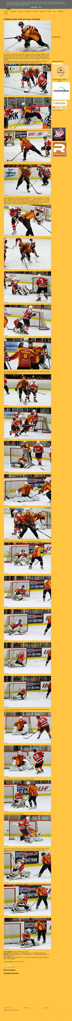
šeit (23, 961)
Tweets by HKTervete (57, 110)
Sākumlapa (26, 1007)
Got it (40, 7)
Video (54, 11)
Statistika (35, 11)
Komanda (20, 11)
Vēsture (49, 11)
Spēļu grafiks (13, 11)
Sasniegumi (42, 11)
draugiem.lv (16, 961)
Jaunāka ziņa (7, 1007)
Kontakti (6, 13)
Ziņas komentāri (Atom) (13, 1010)
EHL (11, 967)
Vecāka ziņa (46, 1007)
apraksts (8, 967)
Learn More (34, 7)
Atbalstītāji (60, 11)
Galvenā (6, 11)
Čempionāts (28, 11)
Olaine (14, 967)
